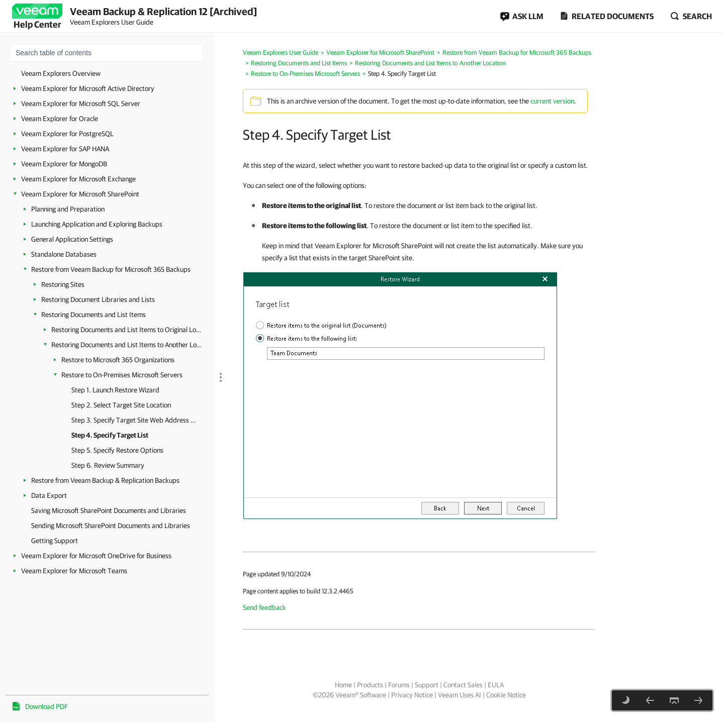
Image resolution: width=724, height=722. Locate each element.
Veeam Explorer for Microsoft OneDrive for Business (96, 556)
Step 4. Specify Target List (109, 435)
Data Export (49, 495)
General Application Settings (72, 239)
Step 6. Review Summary (107, 465)
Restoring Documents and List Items (93, 315)
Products (370, 685)
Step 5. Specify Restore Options (117, 450)
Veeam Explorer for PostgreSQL (67, 134)
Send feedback (264, 607)
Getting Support (54, 541)
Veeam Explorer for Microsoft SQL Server (80, 103)
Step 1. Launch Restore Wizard (115, 390)
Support (426, 685)
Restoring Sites (62, 284)
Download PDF (46, 706)
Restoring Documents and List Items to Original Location (126, 330)
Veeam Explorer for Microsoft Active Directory (87, 88)
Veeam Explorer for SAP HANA (65, 149)
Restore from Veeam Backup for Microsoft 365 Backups (111, 269)
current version (552, 101)
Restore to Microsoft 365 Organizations (117, 360)
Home (343, 685)
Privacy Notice (412, 695)
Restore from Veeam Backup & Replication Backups (105, 480)
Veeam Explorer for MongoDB (64, 164)
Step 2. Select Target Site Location (121, 405)
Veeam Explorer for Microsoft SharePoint (80, 194)
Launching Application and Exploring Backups (96, 224)
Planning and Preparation (68, 209)
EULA (496, 685)
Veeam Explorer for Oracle (59, 119)
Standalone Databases (64, 254)
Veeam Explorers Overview (61, 73)
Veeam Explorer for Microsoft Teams (74, 571)
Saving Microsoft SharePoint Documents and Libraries (108, 510)
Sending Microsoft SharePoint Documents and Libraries (110, 526)
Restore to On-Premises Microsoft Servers (122, 375)
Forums (399, 685)
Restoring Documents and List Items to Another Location (126, 345)
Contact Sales (463, 685)
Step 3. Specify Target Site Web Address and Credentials (134, 420)
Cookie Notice (506, 695)
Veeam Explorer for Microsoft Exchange (78, 179)
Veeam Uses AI (459, 695)
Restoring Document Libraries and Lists (98, 299)
